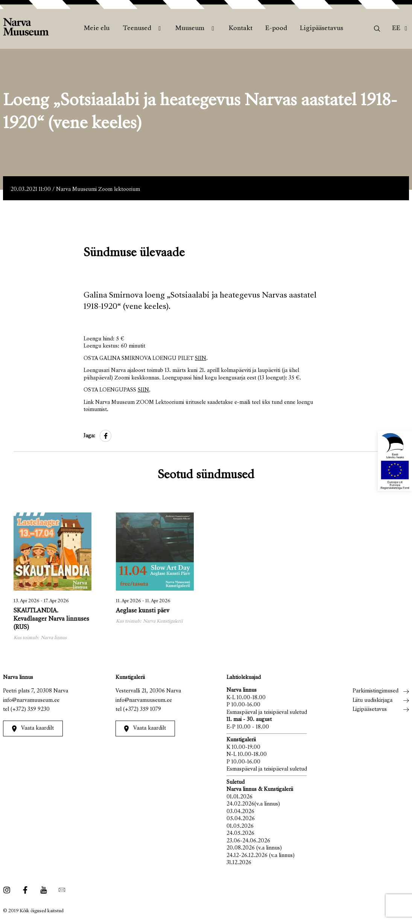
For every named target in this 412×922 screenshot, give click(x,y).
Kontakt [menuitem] (240, 29)
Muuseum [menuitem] (189, 29)
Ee (396, 29)
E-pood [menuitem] (276, 29)
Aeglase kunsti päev (142, 611)
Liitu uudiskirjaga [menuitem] (372, 700)
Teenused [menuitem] (137, 29)
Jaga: (89, 436)
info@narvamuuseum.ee (31, 700)
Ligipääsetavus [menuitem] (321, 29)
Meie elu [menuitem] (96, 29)
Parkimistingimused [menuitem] (375, 691)
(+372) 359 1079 (142, 709)
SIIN (200, 358)
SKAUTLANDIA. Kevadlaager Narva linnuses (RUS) (51, 619)
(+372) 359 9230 (30, 709)
